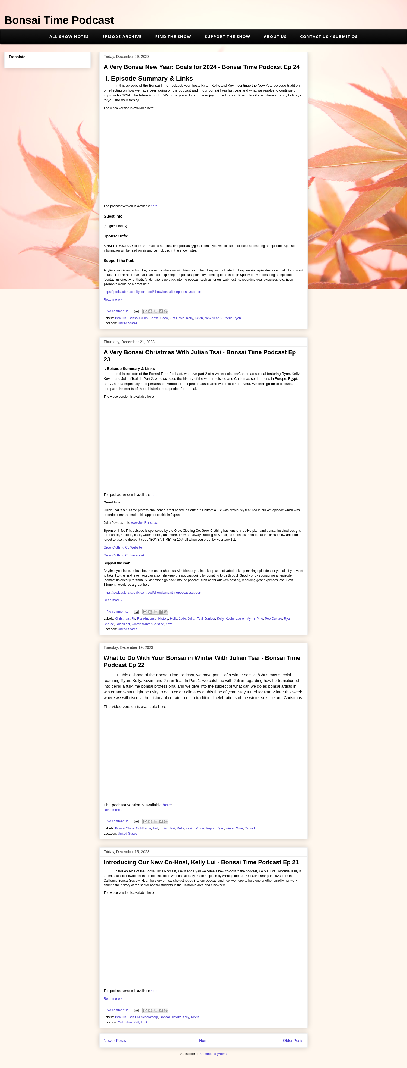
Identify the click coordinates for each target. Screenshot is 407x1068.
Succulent (123, 624)
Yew (169, 624)
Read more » (113, 300)
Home (204, 1040)
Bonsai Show (159, 318)
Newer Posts (115, 1040)
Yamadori (251, 828)
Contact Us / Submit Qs (329, 36)
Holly (173, 619)
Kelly (189, 318)
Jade (182, 619)
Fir (133, 619)
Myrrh (250, 619)
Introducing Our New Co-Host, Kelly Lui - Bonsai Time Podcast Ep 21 (201, 862)
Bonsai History (170, 1017)
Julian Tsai (195, 619)
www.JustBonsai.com (146, 523)
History (163, 619)
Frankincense (147, 619)
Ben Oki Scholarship (143, 1017)
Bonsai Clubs (138, 318)
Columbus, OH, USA (133, 1022)
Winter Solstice (153, 624)
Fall (155, 828)
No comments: (118, 311)
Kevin (199, 318)
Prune (199, 828)
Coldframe (143, 828)
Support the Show (227, 36)
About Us (275, 36)
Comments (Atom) (213, 1054)
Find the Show (173, 36)
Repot (210, 828)
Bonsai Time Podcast (59, 20)
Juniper (210, 619)
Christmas (122, 619)
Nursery (225, 318)
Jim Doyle (177, 318)
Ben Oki (121, 318)
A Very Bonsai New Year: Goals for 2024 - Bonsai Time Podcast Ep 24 (202, 67)
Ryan (237, 318)
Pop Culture (273, 619)
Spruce (109, 624)
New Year (212, 318)
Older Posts (293, 1040)
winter (136, 624)
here (154, 206)
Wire (239, 828)
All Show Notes (69, 36)
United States (127, 323)
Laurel (240, 619)
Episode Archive (122, 36)
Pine (259, 619)
